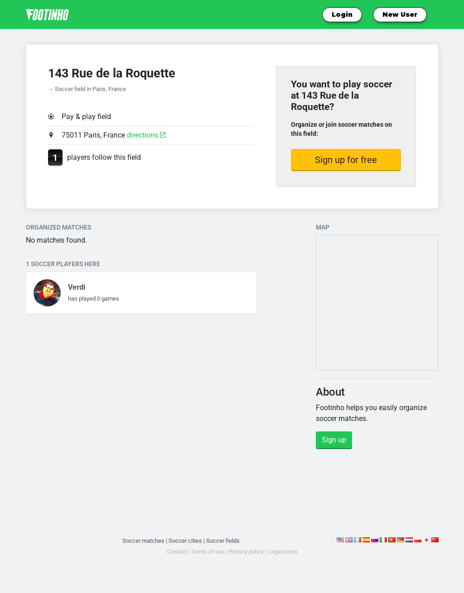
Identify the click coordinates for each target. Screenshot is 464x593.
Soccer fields (223, 540)
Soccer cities (185, 540)
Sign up (334, 439)
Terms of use (208, 551)
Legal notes (283, 551)
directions (146, 135)
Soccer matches (143, 540)
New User (399, 14)
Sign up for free (346, 159)
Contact (177, 551)
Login (342, 14)
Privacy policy (246, 551)
